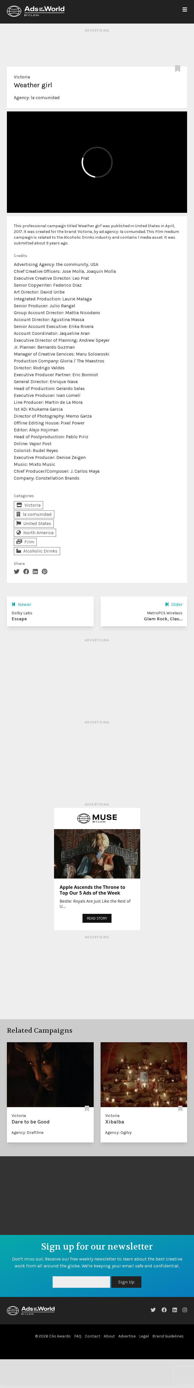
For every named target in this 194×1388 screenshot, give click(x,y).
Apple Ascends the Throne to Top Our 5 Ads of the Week (92, 890)
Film (25, 542)
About (109, 1336)
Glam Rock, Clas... (163, 618)
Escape (19, 618)
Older (174, 604)
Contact (92, 1336)
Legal (144, 1336)
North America (34, 532)
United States (33, 523)
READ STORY (97, 918)
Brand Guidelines (168, 1336)
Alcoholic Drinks (36, 551)
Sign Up (126, 1282)
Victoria (22, 77)
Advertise (127, 1336)
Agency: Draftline (27, 1132)
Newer (21, 604)
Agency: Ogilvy (118, 1132)
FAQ (77, 1336)
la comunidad (45, 97)
